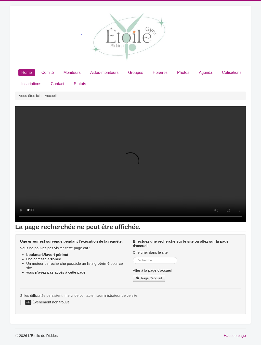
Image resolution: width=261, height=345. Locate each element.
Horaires (160, 72)
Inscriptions (31, 84)
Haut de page (235, 335)
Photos (183, 72)
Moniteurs (71, 72)
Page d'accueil (149, 278)
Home (26, 72)
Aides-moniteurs (104, 72)
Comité (47, 72)
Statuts (80, 84)
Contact (57, 84)
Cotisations (231, 72)
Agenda (205, 72)
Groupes (135, 72)
